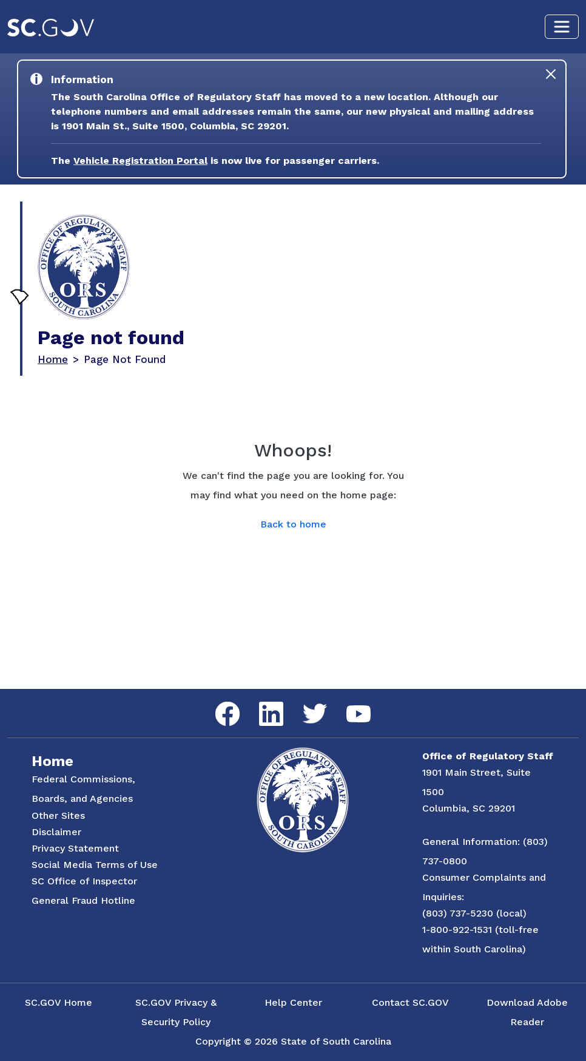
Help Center (293, 1002)
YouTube (348, 705)
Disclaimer (56, 832)
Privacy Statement (75, 848)
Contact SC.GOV (410, 1002)
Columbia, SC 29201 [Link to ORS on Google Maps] (468, 808)
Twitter (304, 703)
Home (53, 359)
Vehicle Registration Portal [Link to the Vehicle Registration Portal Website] (140, 160)
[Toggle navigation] (562, 27)
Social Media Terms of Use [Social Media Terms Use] (95, 864)
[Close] (551, 74)
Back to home (293, 524)
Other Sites (58, 815)
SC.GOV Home (58, 1002)
